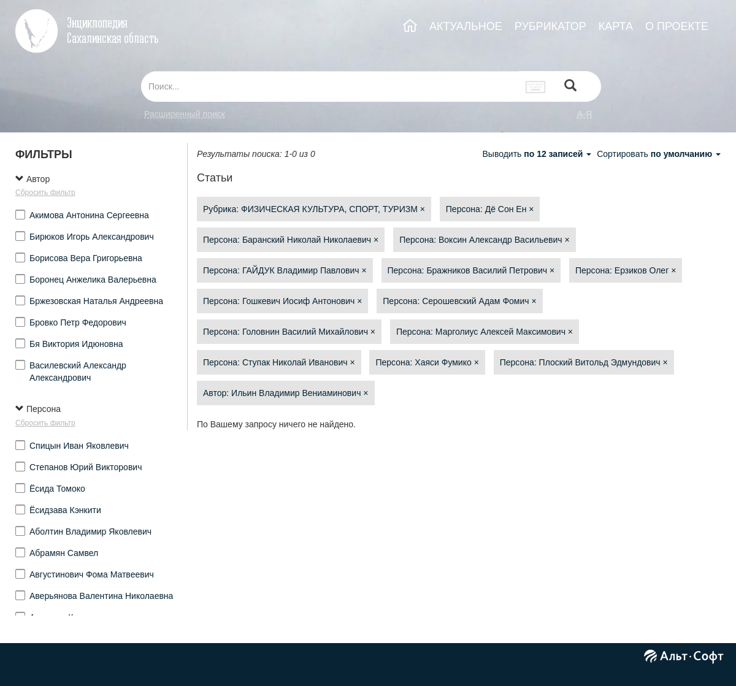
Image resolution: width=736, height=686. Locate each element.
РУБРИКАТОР (550, 26)
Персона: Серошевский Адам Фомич (459, 301)
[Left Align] (570, 87)
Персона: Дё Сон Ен (490, 209)
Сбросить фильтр (45, 192)
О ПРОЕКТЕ (676, 26)
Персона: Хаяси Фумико (426, 362)
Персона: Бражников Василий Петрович (471, 270)
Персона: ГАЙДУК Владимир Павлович (285, 270)
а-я (584, 114)
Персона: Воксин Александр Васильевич (484, 240)
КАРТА (616, 26)
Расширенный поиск (184, 114)
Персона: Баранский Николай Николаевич (290, 240)
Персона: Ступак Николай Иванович (279, 362)
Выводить (538, 154)
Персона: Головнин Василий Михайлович (289, 332)
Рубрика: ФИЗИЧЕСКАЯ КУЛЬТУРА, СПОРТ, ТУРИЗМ (314, 209)
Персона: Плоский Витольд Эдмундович (584, 362)
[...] (330, 86)
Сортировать (659, 154)
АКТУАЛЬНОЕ (465, 26)
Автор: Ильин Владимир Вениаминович (286, 393)
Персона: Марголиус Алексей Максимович (484, 332)
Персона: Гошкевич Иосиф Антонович (282, 301)
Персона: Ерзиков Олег (625, 270)
